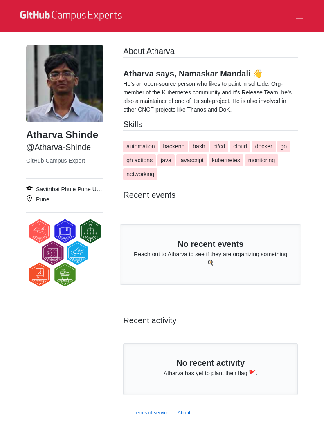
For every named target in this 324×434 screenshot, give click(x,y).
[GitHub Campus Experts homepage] (72, 16)
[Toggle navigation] (299, 16)
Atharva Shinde (62, 134)
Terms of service (151, 413)
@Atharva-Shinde (58, 147)
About (184, 413)
